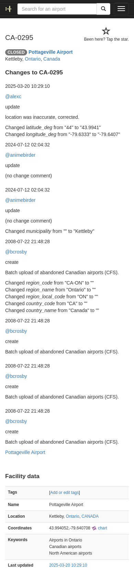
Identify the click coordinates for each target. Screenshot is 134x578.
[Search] (103, 9)
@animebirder (20, 155)
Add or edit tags (64, 492)
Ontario (33, 59)
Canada (51, 59)
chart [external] (99, 528)
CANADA (90, 516)
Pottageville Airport (51, 52)
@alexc (13, 96)
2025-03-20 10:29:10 (68, 565)
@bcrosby (16, 252)
